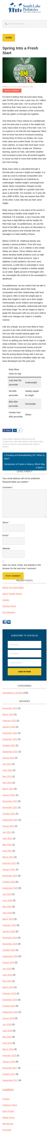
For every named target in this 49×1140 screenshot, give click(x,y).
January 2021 (8, 869)
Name (5, 522)
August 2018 (8, 1018)
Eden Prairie (8, 1111)
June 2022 (7, 770)
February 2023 (9, 721)
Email (5, 535)
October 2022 (8, 745)
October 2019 (8, 950)
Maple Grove (8, 1117)
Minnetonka (7, 1124)
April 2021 (7, 851)
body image (23, 442)
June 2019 (7, 975)
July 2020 (6, 894)
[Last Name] (24, 653)
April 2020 (7, 913)
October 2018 (8, 1006)
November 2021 (9, 807)
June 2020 (7, 900)
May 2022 (7, 776)
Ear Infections (8, 612)
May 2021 (7, 845)
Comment (7, 487)
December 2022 (9, 733)
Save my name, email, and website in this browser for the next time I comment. (21, 567)
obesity (36, 444)
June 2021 (7, 838)
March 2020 (8, 919)
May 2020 (7, 907)
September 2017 (10, 1080)
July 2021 (6, 832)
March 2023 (8, 714)
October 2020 (8, 882)
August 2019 (8, 962)
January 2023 (8, 727)
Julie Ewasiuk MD (25, 444)
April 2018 (7, 1043)
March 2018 (8, 1049)
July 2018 (6, 1024)
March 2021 (8, 857)
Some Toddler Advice (12, 594)
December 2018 (9, 1000)
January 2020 (8, 931)
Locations (8, 1089)
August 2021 (8, 826)
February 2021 (9, 863)
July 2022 (6, 764)
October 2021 (8, 814)
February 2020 (9, 925)
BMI (15, 442)
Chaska (6, 1099)
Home (9, 38)
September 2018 (10, 1012)
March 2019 (8, 987)
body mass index (36, 442)
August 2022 (8, 758)
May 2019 (7, 981)
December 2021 (9, 801)
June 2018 (7, 1031)
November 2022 (9, 739)
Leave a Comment (12, 91)
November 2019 (9, 944)
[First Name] (24, 644)
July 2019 (6, 969)
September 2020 (10, 888)
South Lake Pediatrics (24, 8)
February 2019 (9, 993)
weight (5, 447)
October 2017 (8, 1074)
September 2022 (10, 752)
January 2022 (8, 795)
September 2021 (10, 820)
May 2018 (7, 1037)
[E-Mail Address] (24, 663)
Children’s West (9, 1105)
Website (6, 548)
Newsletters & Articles (24, 439)
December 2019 (9, 938)
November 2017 (9, 1068)
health (14, 444)
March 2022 (8, 789)
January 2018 (8, 1062)
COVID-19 (6, 444)
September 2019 (10, 956)
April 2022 (7, 783)
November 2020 (9, 876)
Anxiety (5, 600)
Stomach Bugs (9, 606)
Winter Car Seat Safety (13, 587)
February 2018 (9, 1055)
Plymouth (6, 1130)
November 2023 (9, 708)
